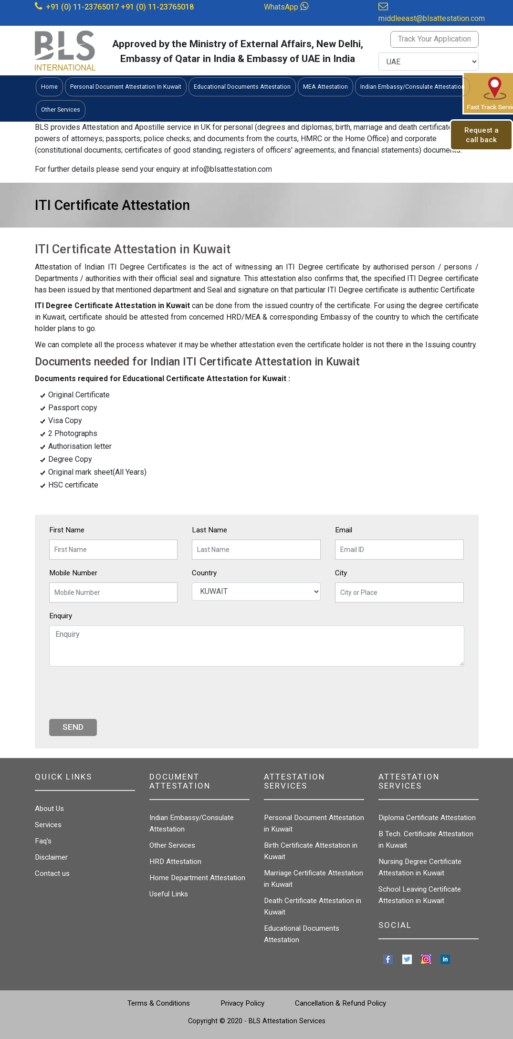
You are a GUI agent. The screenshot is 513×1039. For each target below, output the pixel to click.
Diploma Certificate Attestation (427, 817)
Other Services (172, 845)
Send (73, 727)
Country (204, 573)
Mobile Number (73, 573)
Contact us (52, 873)
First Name (66, 530)
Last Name (209, 530)
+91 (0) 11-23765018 (157, 6)
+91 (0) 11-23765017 (82, 6)
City (341, 573)
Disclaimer (51, 857)
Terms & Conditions (158, 1003)
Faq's (43, 841)
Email (343, 530)
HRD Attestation (175, 861)
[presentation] (121, 692)
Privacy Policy (242, 1003)
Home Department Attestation (197, 877)
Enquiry (60, 616)
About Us (49, 808)
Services (48, 825)
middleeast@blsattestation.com (431, 18)
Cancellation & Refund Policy (340, 1003)
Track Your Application (434, 38)
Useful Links (168, 894)
